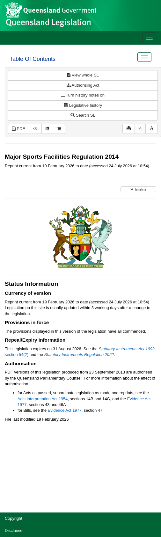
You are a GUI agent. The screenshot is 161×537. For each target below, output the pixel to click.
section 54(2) (16, 354)
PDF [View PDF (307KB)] (18, 128)
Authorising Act (83, 85)
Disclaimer (14, 530)
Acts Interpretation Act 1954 (43, 398)
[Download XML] (35, 129)
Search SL (82, 115)
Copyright (13, 518)
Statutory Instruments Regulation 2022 (79, 354)
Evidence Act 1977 (65, 410)
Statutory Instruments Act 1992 (127, 348)
